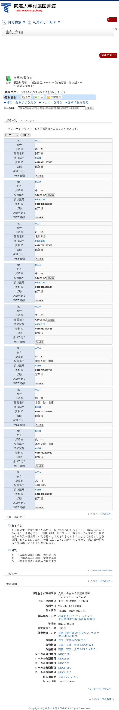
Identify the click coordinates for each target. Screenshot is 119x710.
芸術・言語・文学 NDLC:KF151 (77, 649)
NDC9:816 (64, 672)
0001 (38, 140)
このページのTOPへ (101, 514)
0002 (38, 181)
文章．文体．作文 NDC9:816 (75, 644)
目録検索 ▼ (13, 22)
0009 (38, 472)
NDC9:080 (64, 667)
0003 (38, 223)
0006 (38, 348)
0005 (38, 306)
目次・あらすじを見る (21, 102)
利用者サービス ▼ (44, 22)
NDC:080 (64, 654)
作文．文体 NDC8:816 (71, 640)
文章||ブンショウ (68, 676)
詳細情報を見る (78, 102)
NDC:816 (64, 658)
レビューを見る (51, 102)
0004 (38, 265)
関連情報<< (109, 54)
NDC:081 (64, 663)
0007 (38, 389)
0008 (38, 431)
